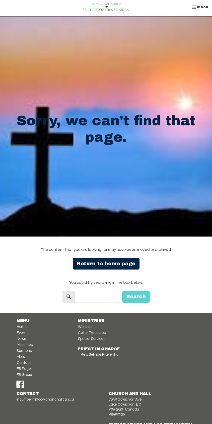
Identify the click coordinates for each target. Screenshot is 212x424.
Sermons (24, 351)
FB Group (24, 375)
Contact (24, 363)
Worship (84, 327)
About (22, 357)
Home (22, 327)
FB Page (24, 369)
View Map (117, 414)
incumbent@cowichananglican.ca (45, 399)
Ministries (25, 345)
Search (136, 296)
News (21, 339)
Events (22, 333)
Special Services (91, 339)
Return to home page (106, 263)
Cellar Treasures (92, 333)
